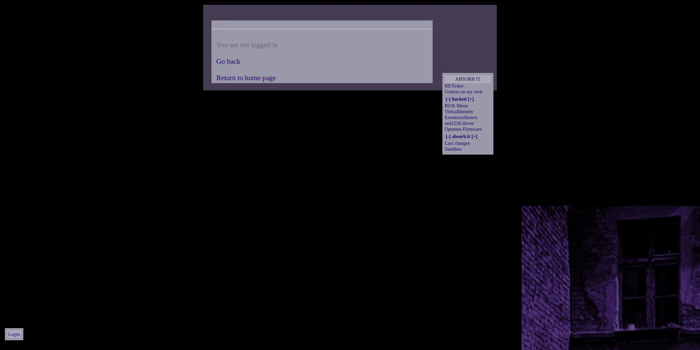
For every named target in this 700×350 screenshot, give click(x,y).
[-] (448, 99)
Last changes (457, 143)
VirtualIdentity (459, 111)
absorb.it (461, 136)
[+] (471, 99)
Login (14, 334)
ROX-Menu (456, 105)
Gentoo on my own (463, 91)
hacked (459, 99)
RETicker (454, 85)
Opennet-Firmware (463, 129)
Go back (228, 61)
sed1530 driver (459, 123)
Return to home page (246, 78)
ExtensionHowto (461, 117)
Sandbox (453, 149)
